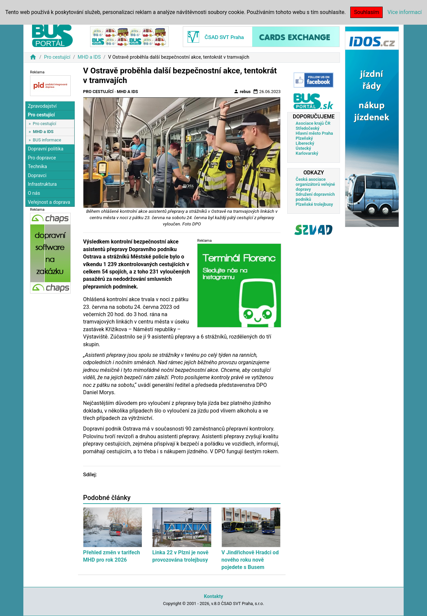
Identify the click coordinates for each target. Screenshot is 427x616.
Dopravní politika (45, 149)
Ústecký (303, 148)
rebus (242, 91)
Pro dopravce (42, 158)
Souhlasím (366, 12)
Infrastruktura (42, 184)
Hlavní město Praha (314, 133)
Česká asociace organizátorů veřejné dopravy (315, 184)
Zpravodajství (42, 106)
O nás (34, 193)
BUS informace (47, 139)
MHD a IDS (89, 57)
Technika (37, 166)
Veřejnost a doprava (49, 202)
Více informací (404, 12)
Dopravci (37, 175)
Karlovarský (307, 153)
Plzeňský (304, 138)
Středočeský (307, 128)
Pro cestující (57, 57)
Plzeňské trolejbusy (314, 204)
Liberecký (305, 143)
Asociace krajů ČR (313, 123)
